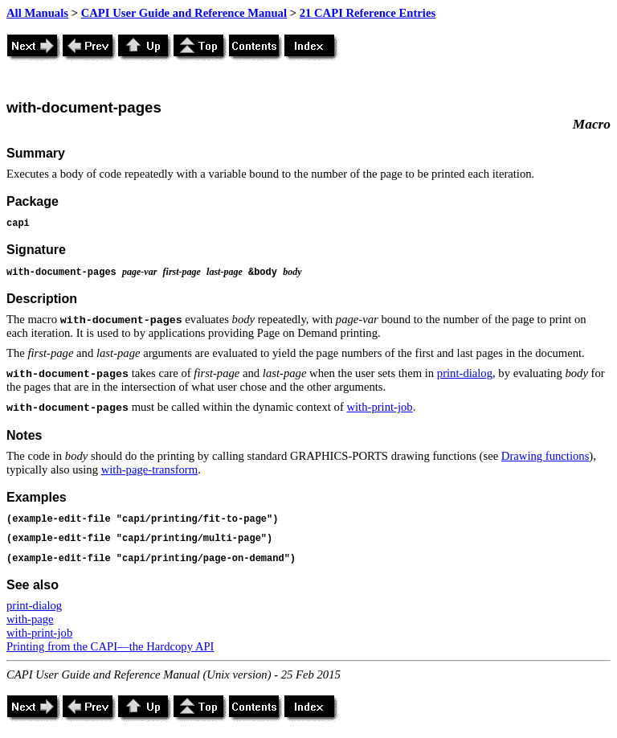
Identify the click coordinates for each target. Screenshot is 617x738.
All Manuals (37, 12)
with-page (30, 619)
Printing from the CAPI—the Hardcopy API (110, 646)
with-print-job (379, 406)
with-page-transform (149, 469)
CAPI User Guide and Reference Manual (184, 12)
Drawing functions (545, 455)
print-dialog (464, 373)
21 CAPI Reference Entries (367, 12)
